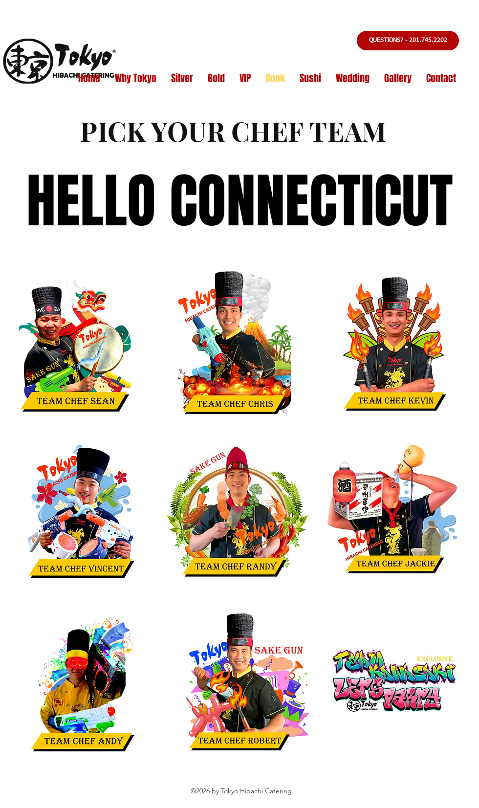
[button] (408, 40)
